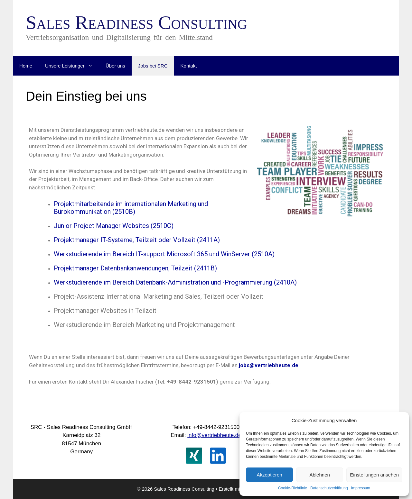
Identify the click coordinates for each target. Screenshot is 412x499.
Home (25, 65)
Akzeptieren (269, 474)
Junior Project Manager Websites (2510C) (113, 226)
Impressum (360, 488)
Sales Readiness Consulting (136, 22)
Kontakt (189, 65)
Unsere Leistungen (72, 66)
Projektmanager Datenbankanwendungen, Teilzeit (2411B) (135, 268)
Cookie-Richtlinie (292, 488)
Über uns (115, 65)
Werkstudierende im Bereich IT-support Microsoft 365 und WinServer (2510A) (164, 254)
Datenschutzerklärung (329, 488)
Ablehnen (319, 474)
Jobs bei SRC (153, 65)
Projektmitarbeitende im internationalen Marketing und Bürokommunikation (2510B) (131, 207)
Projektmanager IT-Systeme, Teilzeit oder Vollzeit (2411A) (137, 240)
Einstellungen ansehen (374, 474)
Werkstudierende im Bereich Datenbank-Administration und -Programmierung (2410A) (175, 282)
